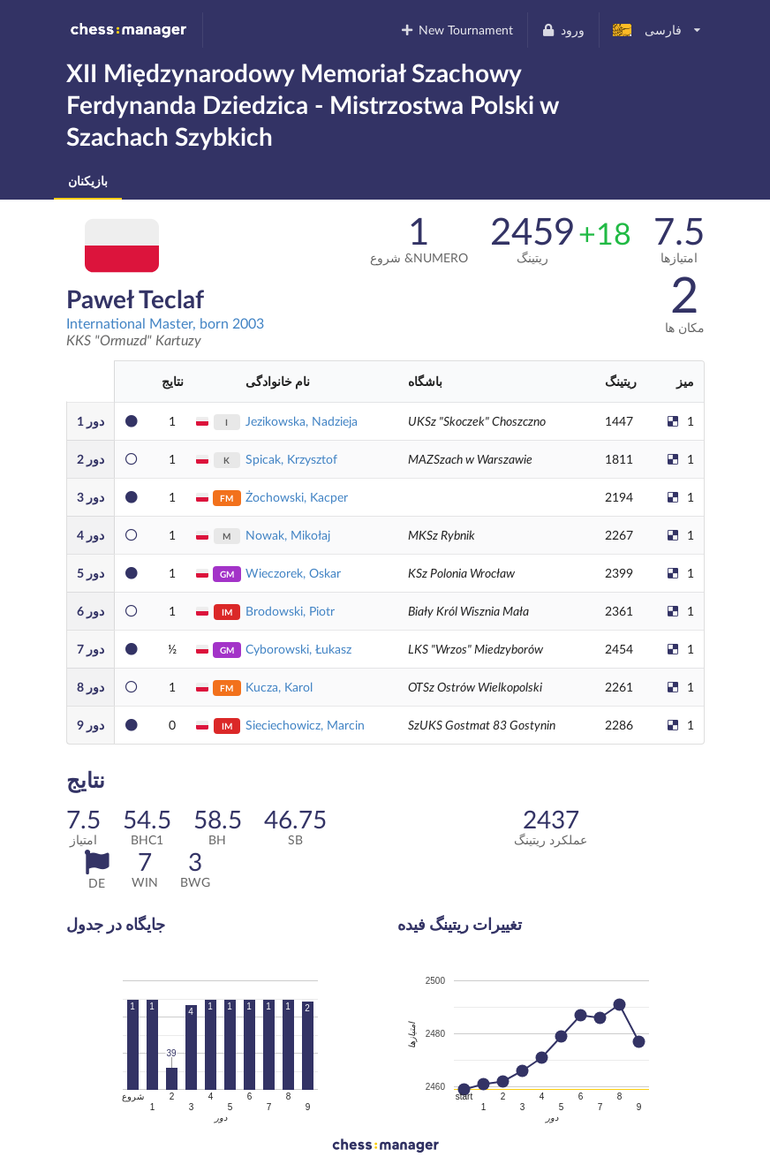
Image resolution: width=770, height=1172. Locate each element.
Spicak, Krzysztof (291, 458)
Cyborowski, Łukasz (298, 648)
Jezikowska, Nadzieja (301, 420)
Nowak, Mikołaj (287, 534)
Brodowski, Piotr (290, 610)
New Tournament (456, 29)
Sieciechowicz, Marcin (305, 724)
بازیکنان (88, 180)
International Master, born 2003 (165, 322)
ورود (563, 29)
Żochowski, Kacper (296, 496)
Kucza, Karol (279, 686)
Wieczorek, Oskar (293, 572)
